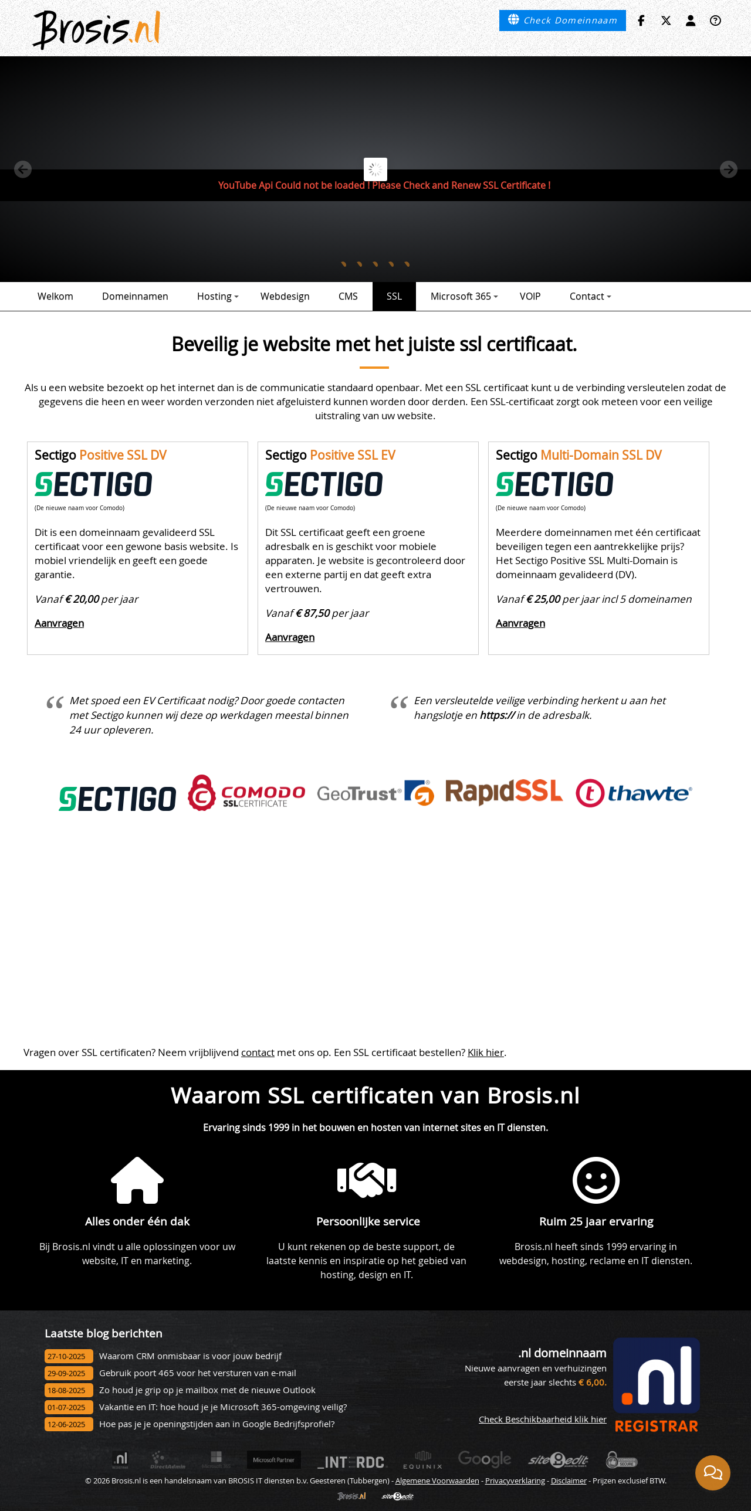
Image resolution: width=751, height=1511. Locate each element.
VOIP (530, 296)
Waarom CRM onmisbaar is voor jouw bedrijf (190, 1355)
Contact (590, 296)
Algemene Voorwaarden (437, 1480)
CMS (348, 296)
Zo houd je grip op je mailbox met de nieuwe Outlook (207, 1389)
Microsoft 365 (464, 296)
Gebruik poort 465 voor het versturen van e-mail (197, 1372)
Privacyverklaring (515, 1480)
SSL (394, 296)
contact (258, 1052)
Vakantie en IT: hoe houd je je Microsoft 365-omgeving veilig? (223, 1406)
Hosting (218, 296)
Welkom (55, 296)
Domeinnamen (135, 296)
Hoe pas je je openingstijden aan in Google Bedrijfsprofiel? (216, 1423)
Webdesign (285, 296)
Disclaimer (569, 1480)
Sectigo (101, 455)
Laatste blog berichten (104, 1333)
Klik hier (486, 1052)
